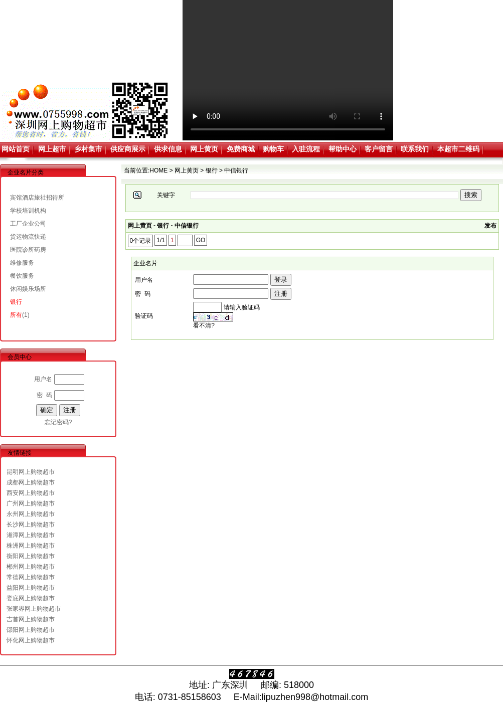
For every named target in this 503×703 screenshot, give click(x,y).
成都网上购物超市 (31, 482)
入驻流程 (306, 149)
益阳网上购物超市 (31, 587)
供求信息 (168, 149)
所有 (16, 314)
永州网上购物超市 (31, 513)
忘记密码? (58, 422)
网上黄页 (204, 149)
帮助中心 (342, 149)
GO (201, 240)
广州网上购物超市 (31, 503)
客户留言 (379, 149)
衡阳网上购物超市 (31, 556)
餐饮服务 (22, 275)
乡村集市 (88, 149)
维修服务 (22, 262)
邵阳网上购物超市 (31, 629)
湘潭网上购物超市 (31, 535)
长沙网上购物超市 (31, 524)
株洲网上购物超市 (31, 545)
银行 (16, 301)
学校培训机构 (28, 210)
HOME (158, 170)
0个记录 (140, 240)
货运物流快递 (28, 236)
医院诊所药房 (28, 249)
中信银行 (236, 170)
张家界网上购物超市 (34, 608)
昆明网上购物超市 (31, 471)
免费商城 (241, 149)
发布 (490, 225)
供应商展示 (127, 149)
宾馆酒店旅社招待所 (37, 197)
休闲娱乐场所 (28, 288)
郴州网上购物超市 (31, 566)
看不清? (204, 325)
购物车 (273, 149)
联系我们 (415, 149)
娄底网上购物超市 (31, 598)
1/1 (160, 240)
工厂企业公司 (28, 223)
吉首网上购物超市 (31, 619)
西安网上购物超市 (31, 492)
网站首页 (16, 149)
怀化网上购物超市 (31, 640)
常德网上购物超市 (31, 577)
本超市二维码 (458, 149)
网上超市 (52, 149)
